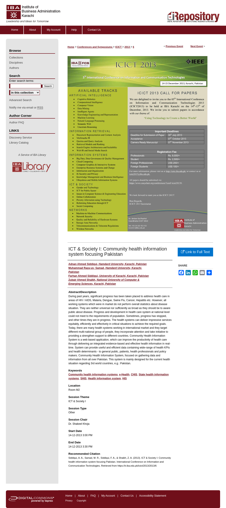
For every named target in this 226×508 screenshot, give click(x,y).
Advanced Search (20, 100)
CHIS (134, 374)
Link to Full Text (195, 252)
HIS (124, 378)
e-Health (124, 374)
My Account (108, 495)
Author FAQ (16, 122)
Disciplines (16, 62)
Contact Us (127, 495)
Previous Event (174, 46)
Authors (14, 67)
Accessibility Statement (152, 495)
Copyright (81, 500)
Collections (16, 57)
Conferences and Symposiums (95, 47)
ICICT (118, 47)
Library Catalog (18, 142)
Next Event (197, 46)
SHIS (83, 378)
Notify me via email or (26, 107)
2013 (128, 47)
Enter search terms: (21, 80)
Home (71, 47)
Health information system (104, 378)
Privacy (69, 500)
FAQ (93, 495)
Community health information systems (93, 374)
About (81, 495)
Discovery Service (20, 137)
